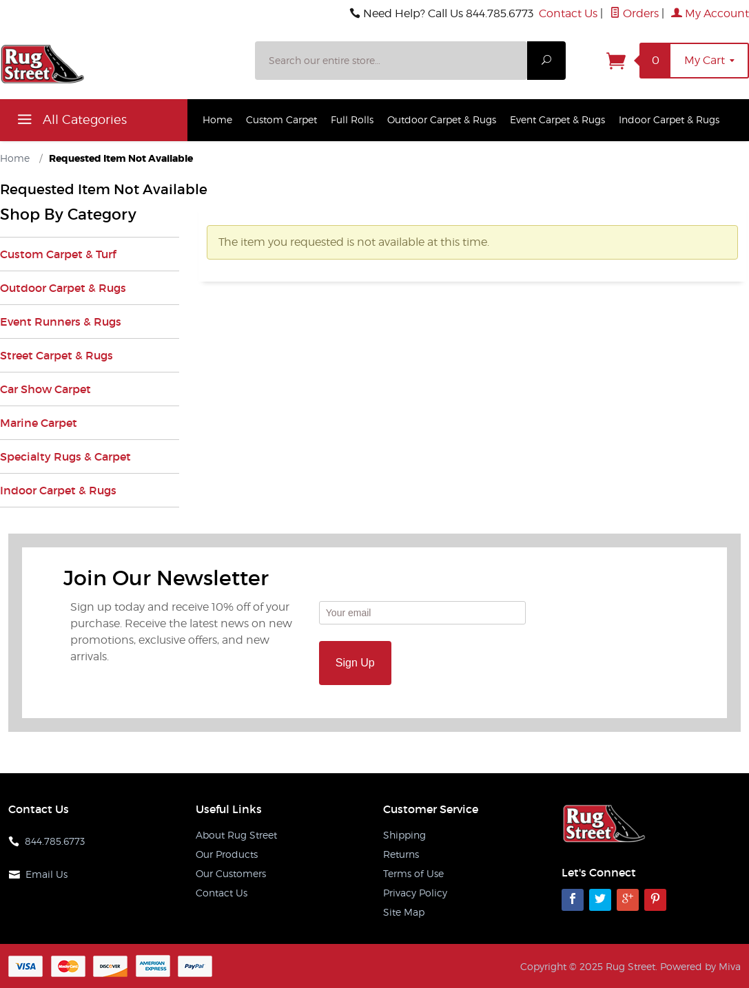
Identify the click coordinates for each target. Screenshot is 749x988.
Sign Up (355, 663)
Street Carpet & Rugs (56, 355)
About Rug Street (236, 835)
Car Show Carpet (45, 389)
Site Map (403, 912)
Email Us (46, 874)
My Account (710, 13)
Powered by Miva (700, 966)
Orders (634, 13)
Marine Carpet (38, 423)
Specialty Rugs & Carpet (65, 456)
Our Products (227, 854)
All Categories (70, 122)
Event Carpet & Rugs (557, 119)
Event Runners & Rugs (60, 321)
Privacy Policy (415, 892)
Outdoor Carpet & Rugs (441, 119)
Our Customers (231, 873)
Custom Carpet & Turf (58, 254)
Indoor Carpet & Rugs (669, 119)
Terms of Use (413, 873)
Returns (401, 854)
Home (217, 119)
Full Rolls (352, 119)
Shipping (404, 835)
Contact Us (568, 13)
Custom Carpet (281, 119)
